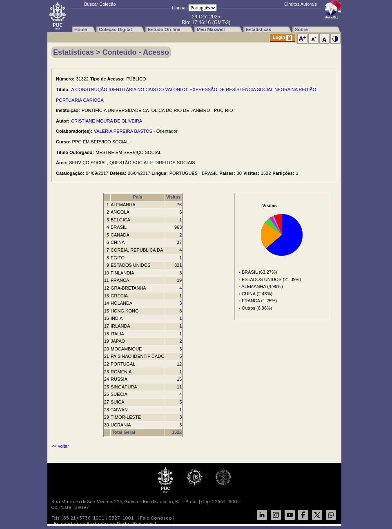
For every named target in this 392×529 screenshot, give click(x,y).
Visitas (173, 196)
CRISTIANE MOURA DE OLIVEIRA (106, 120)
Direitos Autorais (300, 4)
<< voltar (60, 446)
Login (282, 38)
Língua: (179, 7)
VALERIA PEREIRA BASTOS (123, 131)
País (138, 196)
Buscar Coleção (100, 4)
